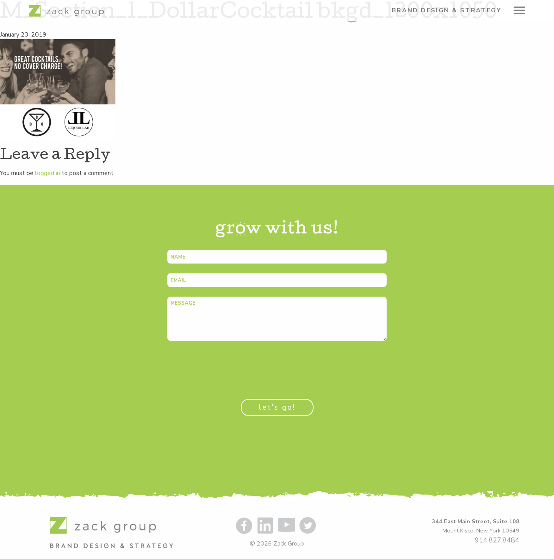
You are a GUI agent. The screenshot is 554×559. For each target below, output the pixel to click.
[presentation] (225, 365)
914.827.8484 (497, 540)
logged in (47, 173)
